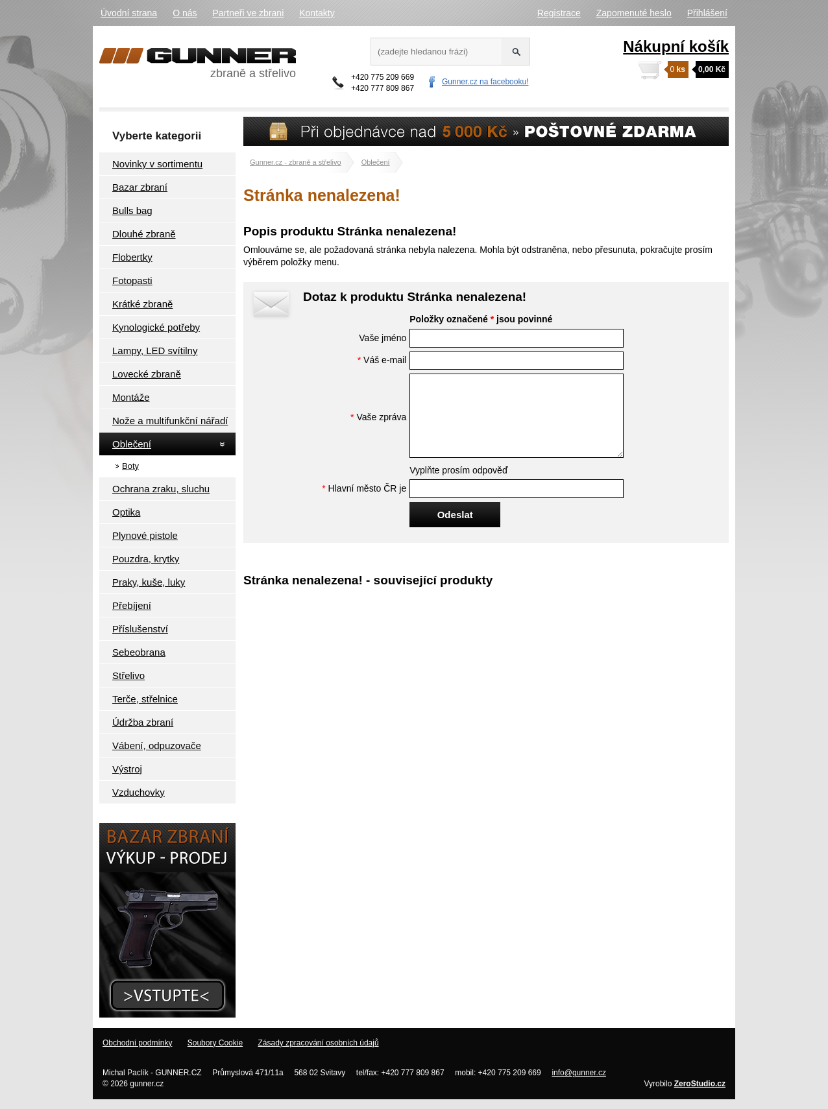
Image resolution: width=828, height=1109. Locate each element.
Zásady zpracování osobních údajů (318, 1042)
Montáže (131, 397)
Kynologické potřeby (156, 327)
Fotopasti (132, 280)
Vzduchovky (138, 792)
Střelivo (128, 675)
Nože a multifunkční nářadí (170, 420)
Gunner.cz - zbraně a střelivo (295, 162)
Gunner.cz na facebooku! (485, 81)
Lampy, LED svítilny (154, 350)
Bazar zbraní (139, 187)
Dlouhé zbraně (144, 233)
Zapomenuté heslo (634, 13)
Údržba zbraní (142, 722)
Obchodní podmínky (137, 1042)
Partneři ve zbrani (248, 13)
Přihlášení (707, 13)
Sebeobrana (138, 652)
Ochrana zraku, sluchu (161, 488)
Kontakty (316, 13)
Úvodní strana (129, 13)
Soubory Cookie (215, 1042)
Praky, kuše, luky (148, 582)
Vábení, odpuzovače (156, 745)
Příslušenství (140, 628)
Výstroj (127, 768)
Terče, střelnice (145, 698)
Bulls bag (132, 210)
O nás (185, 13)
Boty (130, 466)
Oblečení (131, 443)
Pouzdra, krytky (145, 558)
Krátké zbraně (142, 303)
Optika (126, 512)
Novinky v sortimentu (157, 163)
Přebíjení (131, 605)
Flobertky (132, 257)
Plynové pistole (145, 535)
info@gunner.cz (579, 1072)
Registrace (559, 13)
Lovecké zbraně (146, 373)
